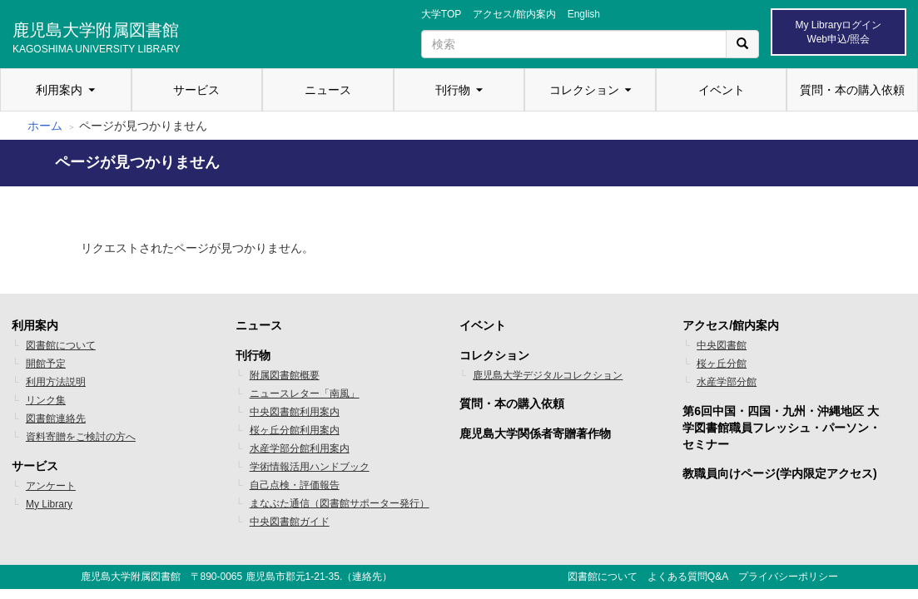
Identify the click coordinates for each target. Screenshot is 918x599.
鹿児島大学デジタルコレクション (548, 375)
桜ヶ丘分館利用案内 (295, 430)
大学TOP (441, 14)
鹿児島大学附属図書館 (96, 36)
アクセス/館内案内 (514, 14)
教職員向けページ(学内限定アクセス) (779, 473)
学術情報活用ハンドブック (310, 467)
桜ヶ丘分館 (722, 363)
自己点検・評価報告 (295, 485)
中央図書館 (722, 345)
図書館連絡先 (56, 418)
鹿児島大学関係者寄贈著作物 (535, 433)
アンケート (51, 486)
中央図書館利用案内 (295, 412)
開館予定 (46, 363)
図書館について (61, 345)
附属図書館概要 (285, 375)
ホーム (44, 125)
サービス (196, 90)
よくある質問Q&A (688, 576)
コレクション (584, 90)
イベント (721, 90)
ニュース (328, 90)
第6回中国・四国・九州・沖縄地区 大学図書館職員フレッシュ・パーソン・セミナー (781, 427)
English (584, 14)
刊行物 (452, 90)
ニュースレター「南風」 (305, 393)
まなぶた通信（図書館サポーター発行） (339, 503)
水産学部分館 (727, 382)
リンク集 (46, 400)
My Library (49, 504)
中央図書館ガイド (290, 521)
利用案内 (59, 90)
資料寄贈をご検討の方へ (81, 437)
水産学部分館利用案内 (300, 448)
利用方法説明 (56, 382)
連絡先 (367, 576)
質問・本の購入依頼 (852, 90)
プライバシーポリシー (788, 576)
